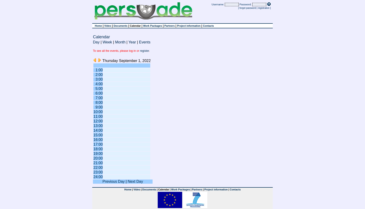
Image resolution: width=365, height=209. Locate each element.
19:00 (98, 154)
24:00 (98, 177)
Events (144, 42)
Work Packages (152, 25)
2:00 (99, 75)
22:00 (98, 168)
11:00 (98, 116)
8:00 (99, 102)
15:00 (98, 135)
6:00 (99, 93)
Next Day (135, 181)
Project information (189, 25)
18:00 (98, 149)
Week (107, 42)
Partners (169, 25)
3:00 (99, 79)
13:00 (98, 126)
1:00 (99, 70)
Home (98, 25)
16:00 (98, 140)
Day (96, 42)
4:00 (99, 84)
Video (107, 25)
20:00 (98, 158)
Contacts (208, 25)
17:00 (98, 144)
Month (120, 42)
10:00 (98, 112)
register (144, 50)
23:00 (98, 172)
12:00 (98, 121)
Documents (120, 25)
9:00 (99, 107)
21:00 (98, 163)
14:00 (98, 130)
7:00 (99, 98)
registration (263, 8)
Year (132, 42)
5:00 (99, 89)
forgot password (247, 8)
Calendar (135, 25)
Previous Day (113, 181)
